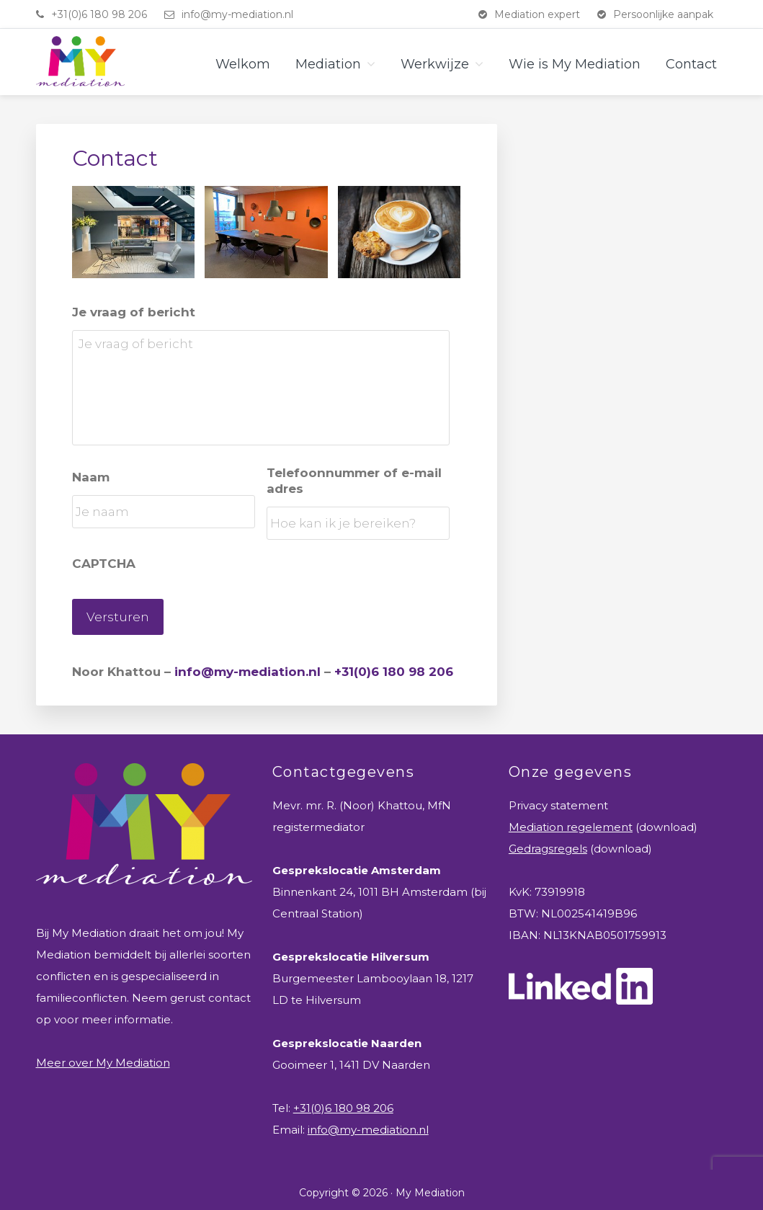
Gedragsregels (548, 843)
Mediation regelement (571, 821)
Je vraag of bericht (133, 312)
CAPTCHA (103, 563)
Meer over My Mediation (103, 1057)
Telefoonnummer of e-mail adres (354, 481)
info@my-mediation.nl (237, 14)
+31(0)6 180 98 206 (99, 14)
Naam (91, 477)
